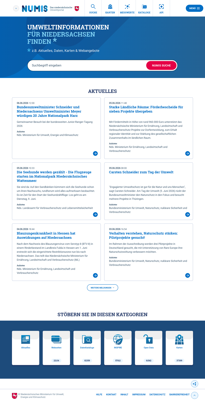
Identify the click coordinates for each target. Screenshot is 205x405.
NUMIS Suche (161, 65)
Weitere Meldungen (102, 288)
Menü (194, 8)
